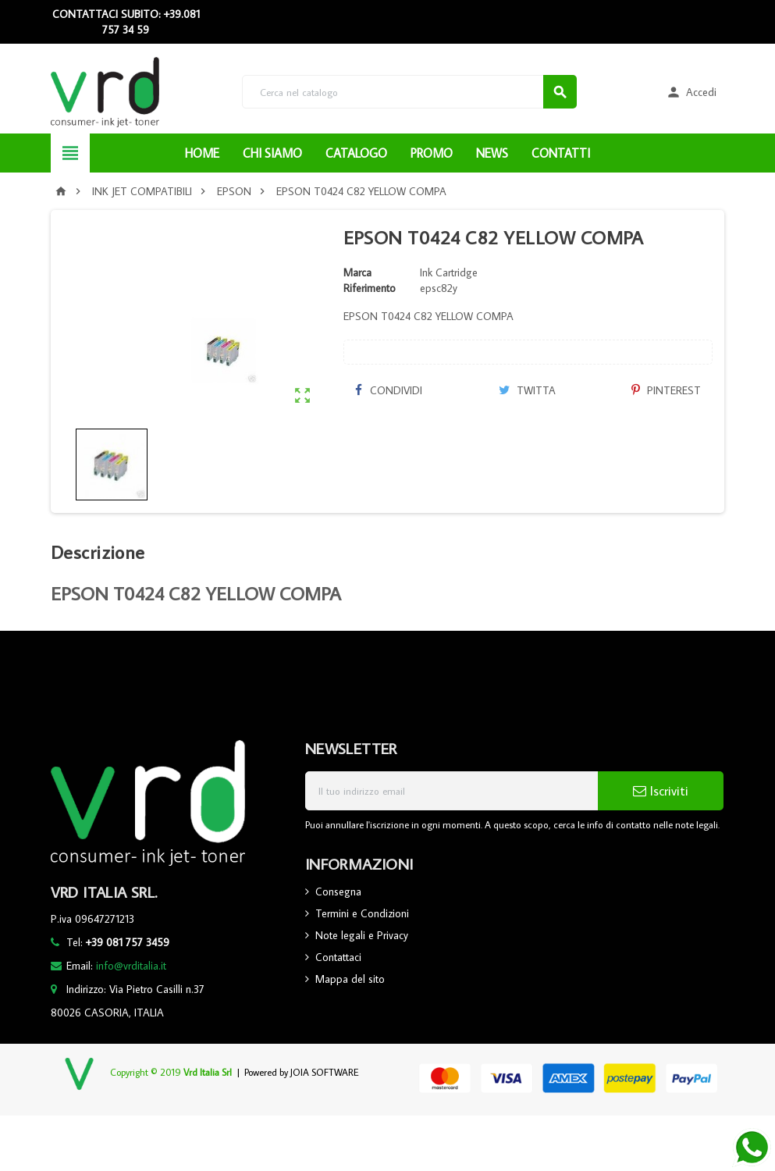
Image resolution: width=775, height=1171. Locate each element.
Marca (357, 272)
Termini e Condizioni (362, 913)
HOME (202, 153)
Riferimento (369, 288)
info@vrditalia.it (131, 966)
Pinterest (666, 390)
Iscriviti (660, 790)
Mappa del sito (350, 979)
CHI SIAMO (272, 153)
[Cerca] (409, 92)
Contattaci (338, 957)
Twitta (527, 390)
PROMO (432, 153)
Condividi (388, 390)
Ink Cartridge (449, 272)
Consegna (338, 891)
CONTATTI (560, 153)
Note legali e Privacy (361, 935)
